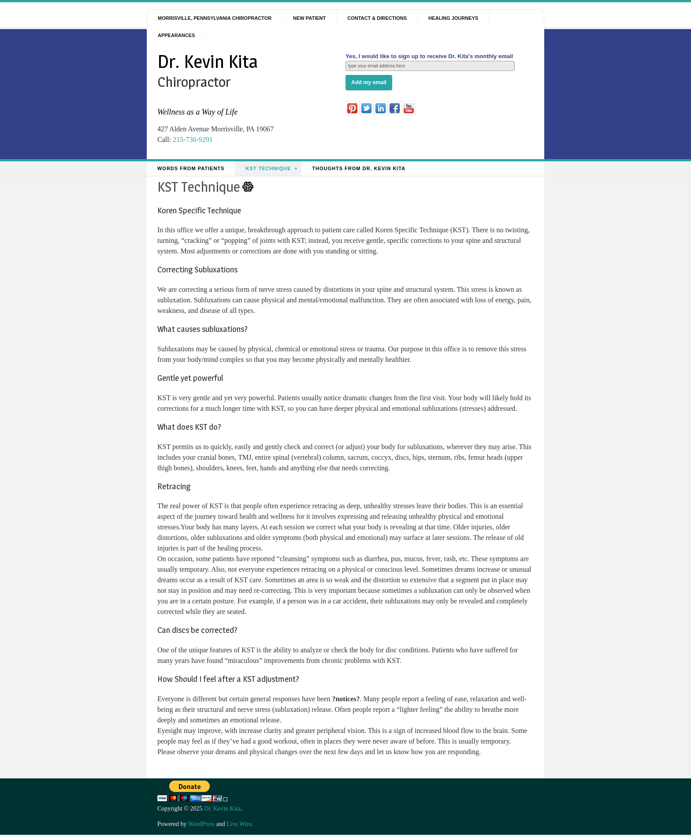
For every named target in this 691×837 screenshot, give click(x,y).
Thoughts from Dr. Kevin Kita (358, 168)
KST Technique (268, 168)
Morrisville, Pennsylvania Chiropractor (214, 18)
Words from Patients (190, 168)
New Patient (309, 18)
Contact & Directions (377, 18)
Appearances (176, 35)
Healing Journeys (453, 18)
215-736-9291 (193, 139)
